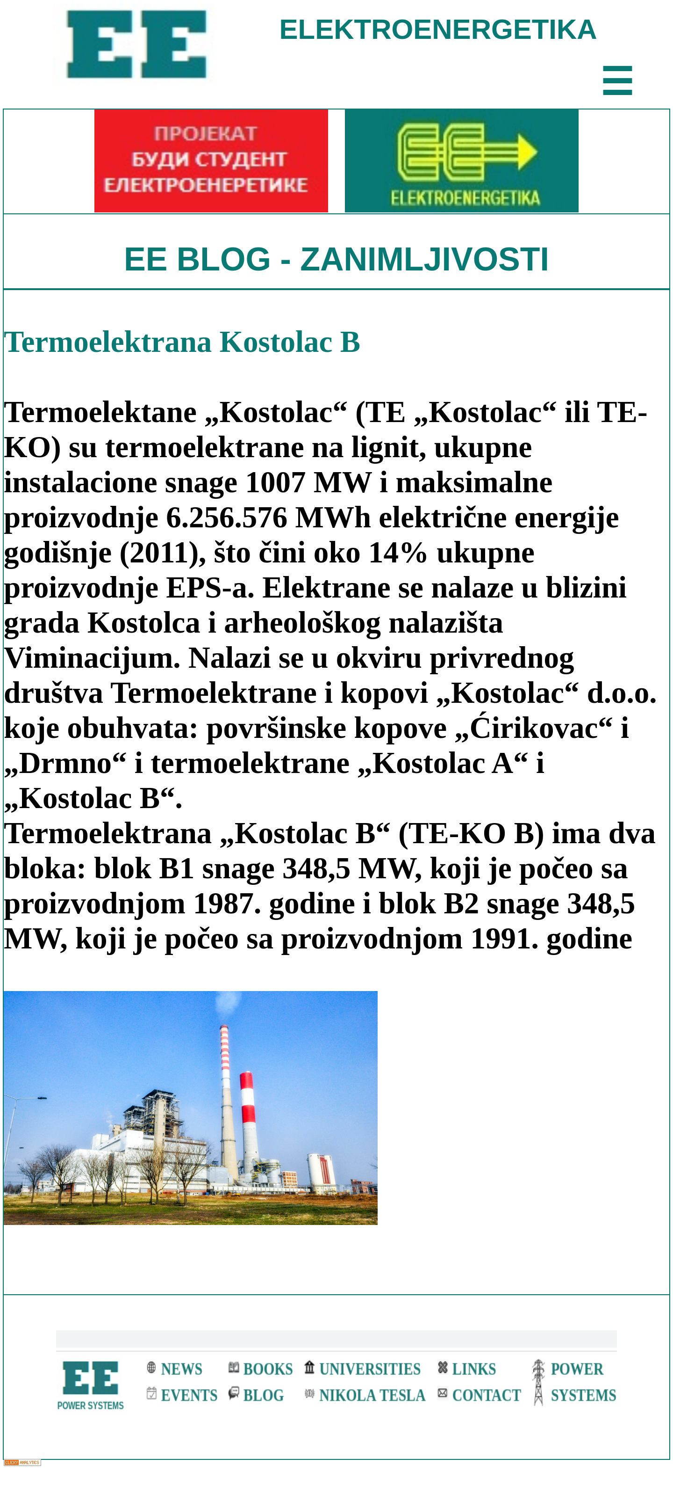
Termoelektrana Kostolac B (182, 341)
